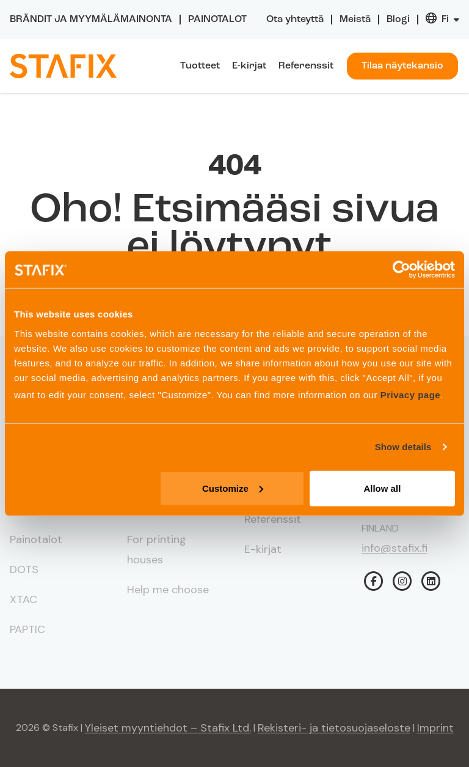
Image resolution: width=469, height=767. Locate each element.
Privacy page (410, 394)
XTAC (23, 599)
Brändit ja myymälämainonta (91, 19)
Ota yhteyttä (295, 19)
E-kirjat (249, 66)
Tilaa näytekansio (402, 66)
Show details (403, 447)
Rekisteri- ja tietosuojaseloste (334, 728)
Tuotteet (200, 66)
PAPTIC (27, 629)
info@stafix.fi (394, 548)
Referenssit (305, 66)
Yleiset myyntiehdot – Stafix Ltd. (168, 728)
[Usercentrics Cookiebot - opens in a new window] (401, 270)
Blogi (398, 19)
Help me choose (168, 589)
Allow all (382, 488)
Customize (232, 488)
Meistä (355, 19)
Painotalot (217, 19)
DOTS (24, 569)
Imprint (435, 728)
